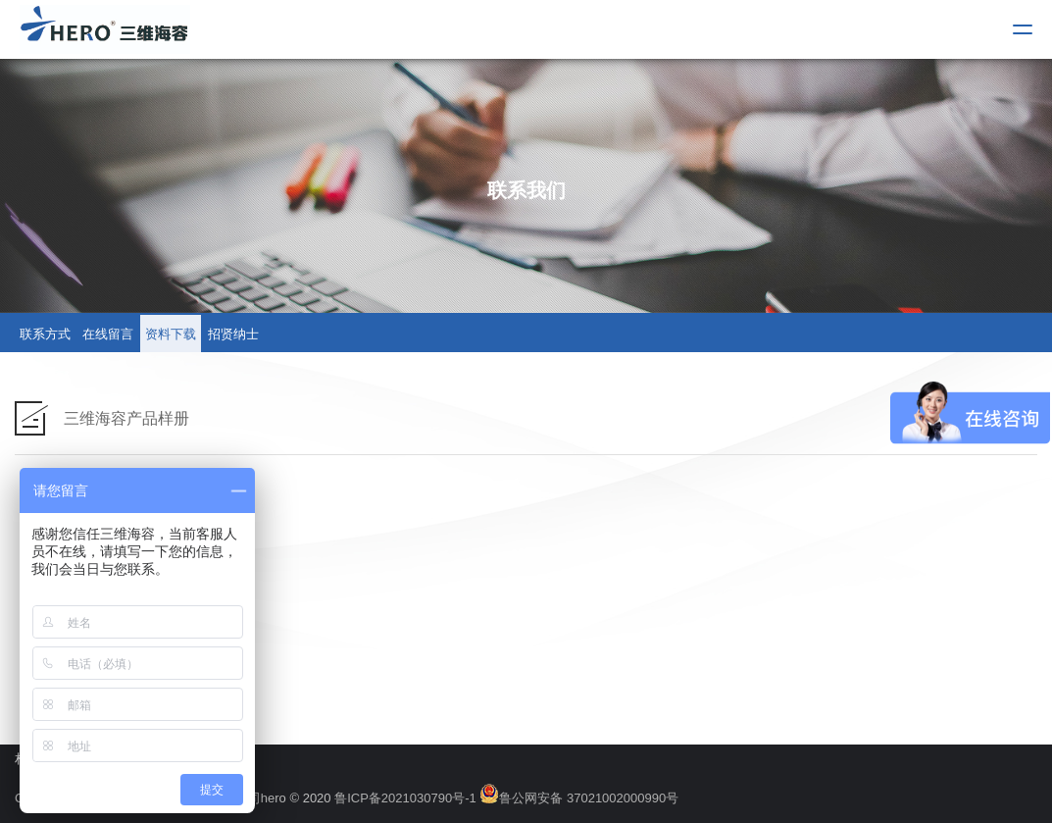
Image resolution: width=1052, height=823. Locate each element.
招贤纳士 (233, 334)
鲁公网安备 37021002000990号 (578, 798)
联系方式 (45, 334)
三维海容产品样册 (126, 418)
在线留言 (107, 334)
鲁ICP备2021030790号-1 (405, 798)
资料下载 (170, 334)
